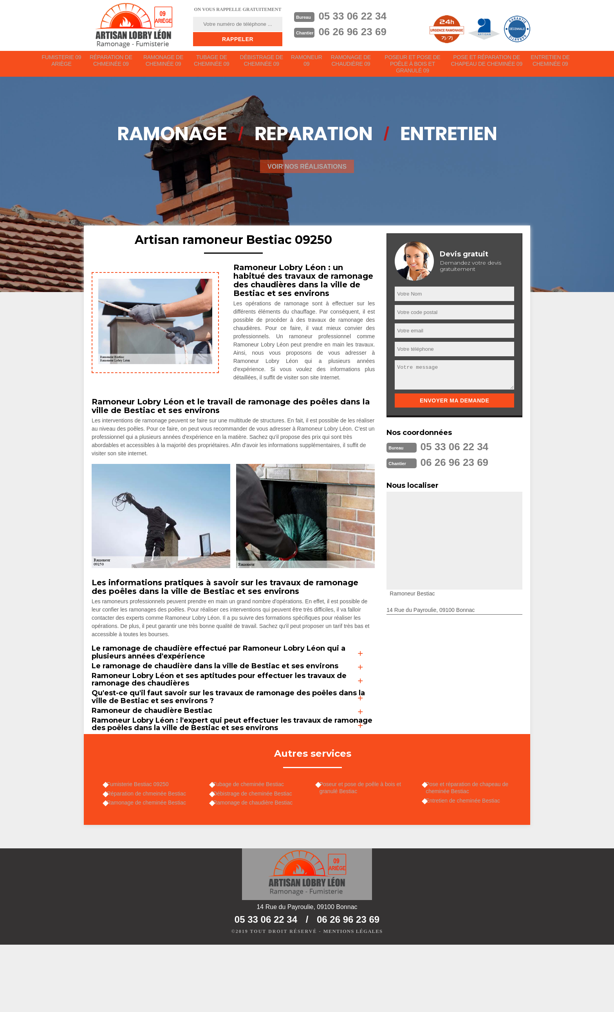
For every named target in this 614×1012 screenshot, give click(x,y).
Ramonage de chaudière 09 (352, 63)
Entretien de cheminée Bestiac (467, 863)
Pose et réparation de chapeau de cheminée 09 (487, 63)
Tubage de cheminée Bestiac (252, 844)
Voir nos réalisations (307, 172)
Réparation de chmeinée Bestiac (150, 855)
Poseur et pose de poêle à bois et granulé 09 (414, 66)
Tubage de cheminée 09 (212, 63)
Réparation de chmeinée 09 (111, 63)
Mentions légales (353, 998)
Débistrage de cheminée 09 (262, 63)
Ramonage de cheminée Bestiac (150, 867)
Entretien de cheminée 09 (550, 63)
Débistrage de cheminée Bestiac (256, 855)
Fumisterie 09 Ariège (61, 63)
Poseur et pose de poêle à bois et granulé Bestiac (364, 848)
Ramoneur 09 (308, 63)
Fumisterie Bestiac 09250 (141, 844)
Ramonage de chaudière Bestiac (256, 867)
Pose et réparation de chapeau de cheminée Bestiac (471, 848)
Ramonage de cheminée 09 (163, 63)
